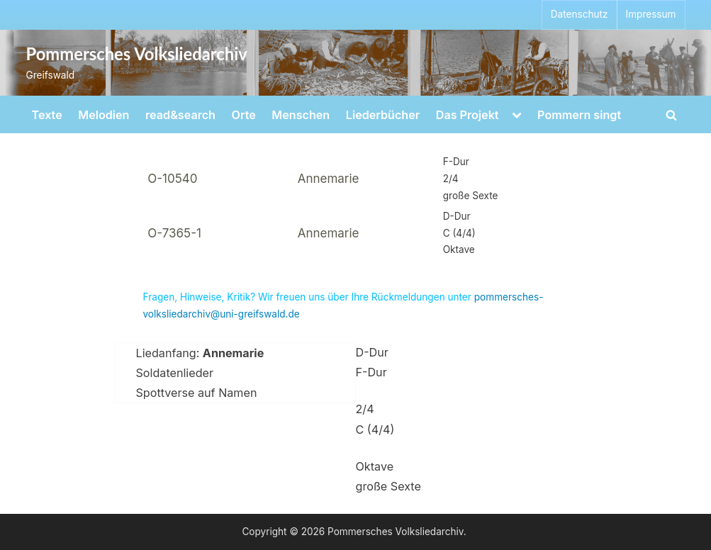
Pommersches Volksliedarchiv (136, 54)
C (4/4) (375, 429)
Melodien (103, 115)
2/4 (365, 409)
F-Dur (371, 372)
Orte (244, 115)
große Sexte (388, 486)
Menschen (300, 115)
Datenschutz (579, 14)
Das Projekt (467, 115)
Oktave (375, 466)
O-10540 (172, 179)
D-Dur (372, 352)
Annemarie (328, 179)
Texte (47, 115)
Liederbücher (383, 115)
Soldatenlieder (175, 373)
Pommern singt (579, 115)
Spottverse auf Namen (196, 393)
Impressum (651, 14)
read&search (180, 115)
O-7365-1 (174, 233)
